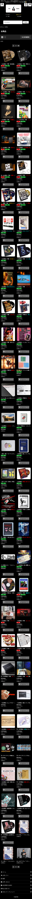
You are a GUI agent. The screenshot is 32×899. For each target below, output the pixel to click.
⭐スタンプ (18, 14)
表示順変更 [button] (25, 37)
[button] (2, 4)
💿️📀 (25, 2)
